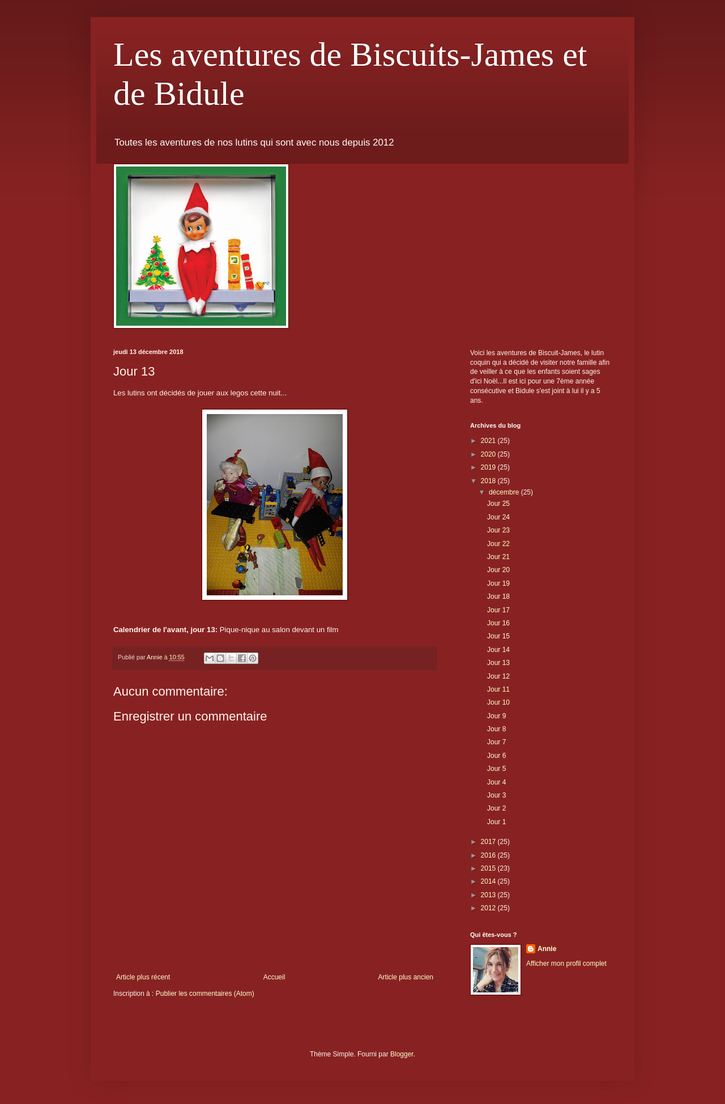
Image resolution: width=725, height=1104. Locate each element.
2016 (489, 855)
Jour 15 (498, 636)
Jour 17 (498, 610)
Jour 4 (496, 782)
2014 (489, 881)
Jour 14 (498, 650)
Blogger (401, 1054)
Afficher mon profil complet (566, 963)
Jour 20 (498, 570)
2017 (489, 842)
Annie (547, 949)
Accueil (274, 977)
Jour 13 (498, 663)
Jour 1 (496, 822)
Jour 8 (496, 729)
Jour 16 (498, 623)
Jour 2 (496, 808)
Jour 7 (496, 742)
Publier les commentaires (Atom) (205, 994)
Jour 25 (498, 504)
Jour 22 (498, 544)
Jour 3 (496, 795)
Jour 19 (498, 583)
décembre (505, 492)
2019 (489, 467)
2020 (489, 454)
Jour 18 (498, 596)
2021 (489, 441)
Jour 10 (498, 702)
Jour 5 (496, 769)
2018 (489, 481)
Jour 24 (498, 517)
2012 (489, 908)
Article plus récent (143, 977)
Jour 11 (498, 689)
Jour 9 (496, 716)
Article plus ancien (405, 977)
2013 (489, 895)
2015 (489, 868)
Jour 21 (498, 557)
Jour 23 (498, 530)
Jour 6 (496, 756)
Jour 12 (498, 676)
